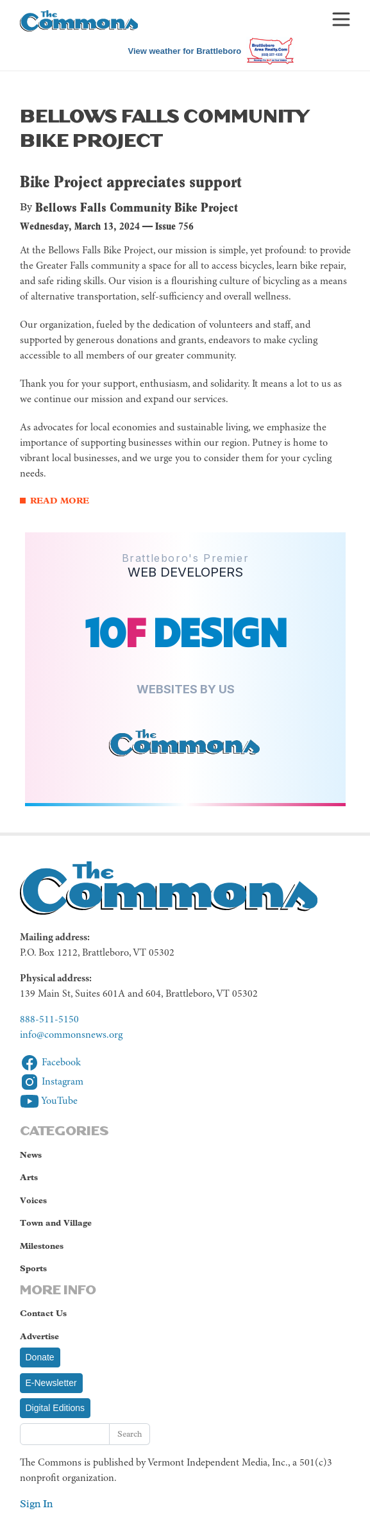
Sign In (36, 1504)
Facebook (50, 1063)
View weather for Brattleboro (184, 51)
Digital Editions (55, 1408)
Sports (33, 1268)
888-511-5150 (49, 1020)
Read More (59, 500)
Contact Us (43, 1313)
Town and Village (56, 1223)
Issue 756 (174, 226)
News (31, 1155)
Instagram (51, 1082)
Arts (29, 1177)
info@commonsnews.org (71, 1035)
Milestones (41, 1246)
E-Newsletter (51, 1383)
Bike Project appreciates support (131, 181)
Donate (40, 1357)
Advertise (39, 1336)
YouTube (49, 1101)
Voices (33, 1200)
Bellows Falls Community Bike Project (136, 207)
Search (129, 1434)
